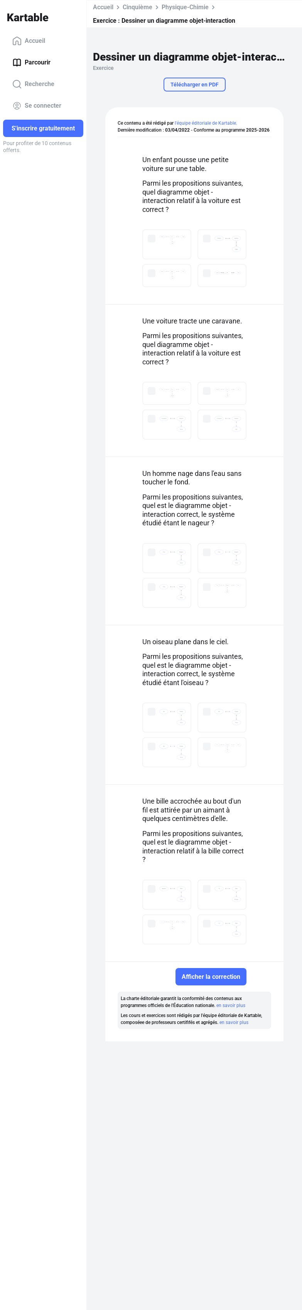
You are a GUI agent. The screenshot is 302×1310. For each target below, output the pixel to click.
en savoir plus (230, 1005)
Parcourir (31, 62)
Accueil (28, 41)
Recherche (33, 84)
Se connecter (36, 105)
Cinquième (137, 7)
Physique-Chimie (185, 7)
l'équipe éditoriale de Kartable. (206, 123)
